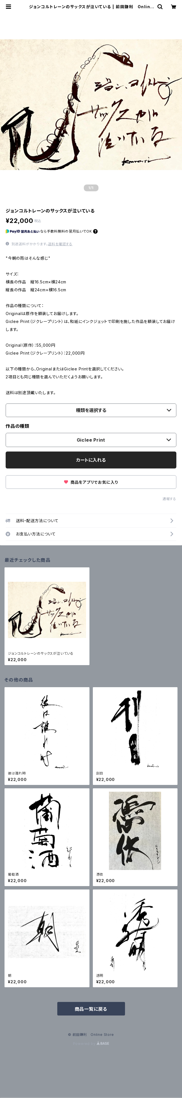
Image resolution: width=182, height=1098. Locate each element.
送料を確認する (60, 244)
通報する (169, 499)
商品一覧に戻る (91, 1009)
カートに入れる (91, 460)
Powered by (91, 1043)
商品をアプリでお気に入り (91, 482)
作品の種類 (17, 426)
